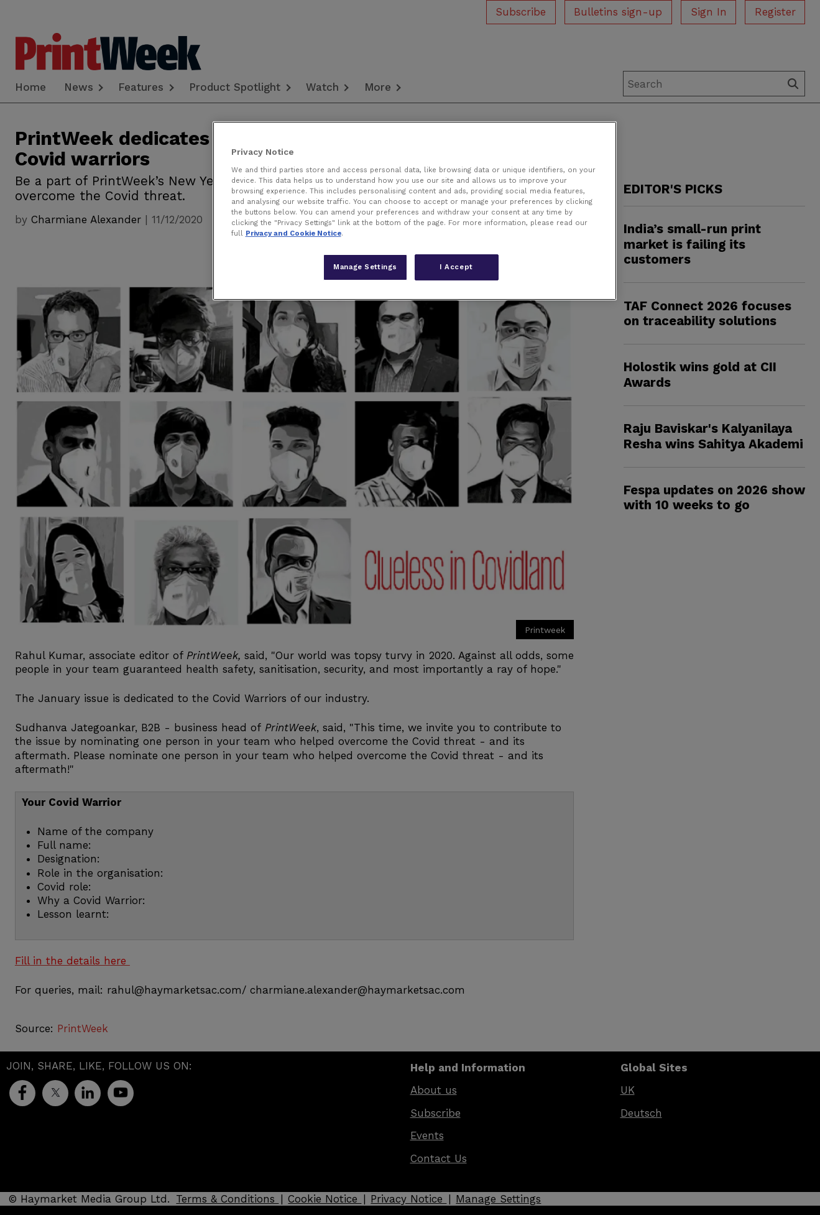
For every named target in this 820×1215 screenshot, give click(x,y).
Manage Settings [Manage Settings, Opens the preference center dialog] (365, 266)
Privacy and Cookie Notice (293, 233)
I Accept (456, 266)
